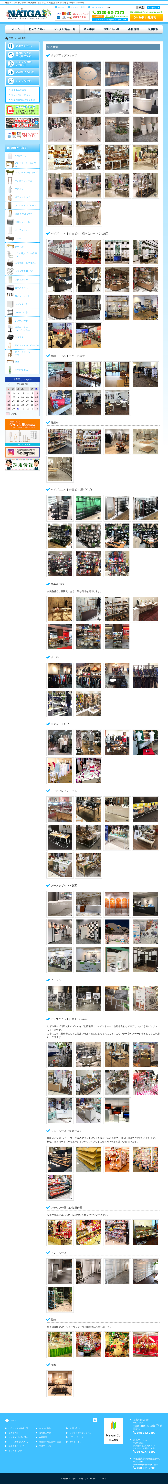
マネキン (19, 189)
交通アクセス (45, 1446)
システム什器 (21, 320)
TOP (11, 38)
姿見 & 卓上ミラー (23, 213)
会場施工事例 (45, 1433)
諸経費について (25, 72)
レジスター (20, 337)
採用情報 (153, 29)
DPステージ (20, 156)
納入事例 (89, 29)
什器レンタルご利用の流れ (24, 55)
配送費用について (16, 1446)
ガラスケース (21, 288)
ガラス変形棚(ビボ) (24, 271)
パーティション (22, 230)
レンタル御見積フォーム (80, 1433)
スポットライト (22, 296)
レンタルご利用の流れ (18, 1437)
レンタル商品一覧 (64, 29)
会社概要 (43, 1437)
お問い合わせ (111, 29)
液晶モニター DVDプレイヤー (22, 329)
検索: (109, 7)
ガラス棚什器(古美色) (25, 263)
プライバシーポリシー (22, 95)
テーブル (19, 246)
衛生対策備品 (21, 370)
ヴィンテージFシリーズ (26, 172)
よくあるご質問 (77, 7)
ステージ (19, 238)
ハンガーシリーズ (23, 181)
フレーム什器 (21, 312)
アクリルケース (22, 279)
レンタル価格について (24, 63)
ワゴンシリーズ (22, 222)
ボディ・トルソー (23, 197)
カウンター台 (21, 304)
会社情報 (133, 29)
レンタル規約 (24, 80)
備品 (17, 362)
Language (152, 7)
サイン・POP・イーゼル (27, 345)
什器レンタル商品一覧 (18, 1428)
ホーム (61, 7)
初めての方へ (37, 29)
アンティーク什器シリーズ (26, 164)
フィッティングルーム (25, 205)
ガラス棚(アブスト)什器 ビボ (25, 255)
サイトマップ (97, 7)
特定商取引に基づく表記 (23, 100)
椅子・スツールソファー (22, 353)
